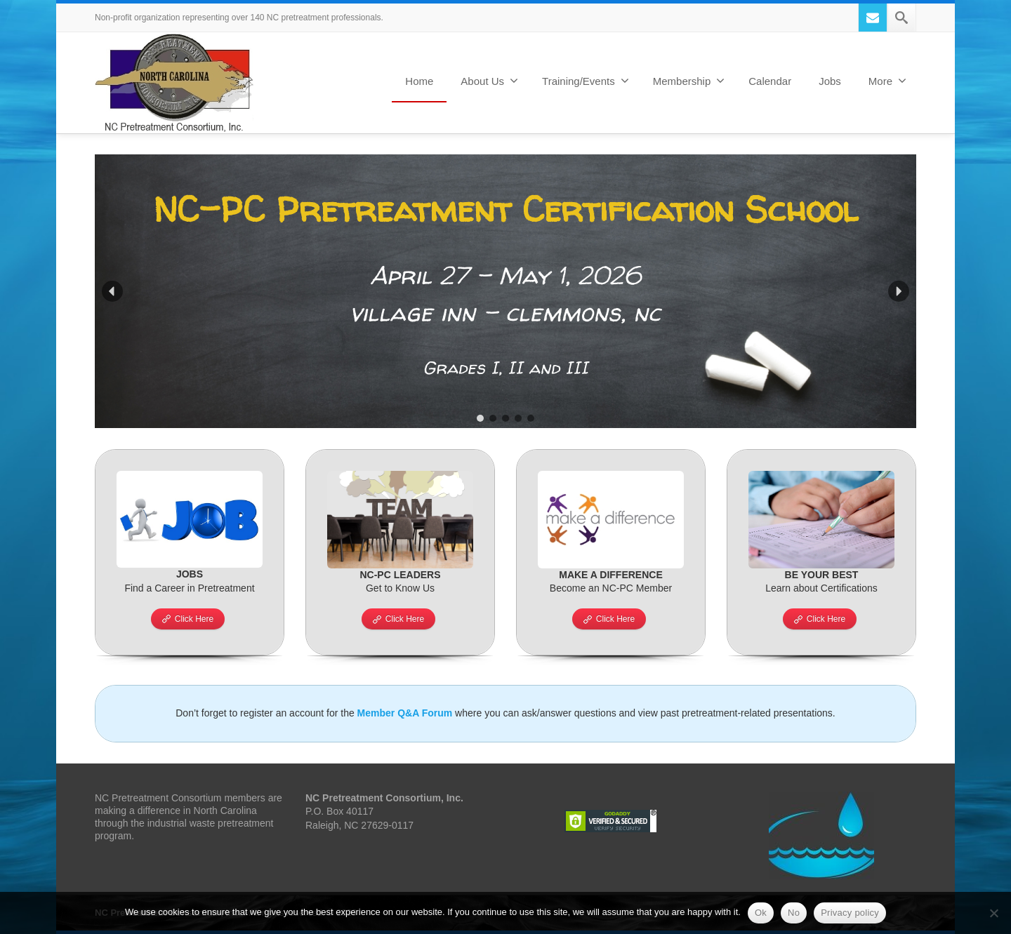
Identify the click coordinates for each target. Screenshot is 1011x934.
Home (419, 81)
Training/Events (585, 80)
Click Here (187, 619)
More (887, 80)
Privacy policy (850, 912)
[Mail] (873, 18)
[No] (993, 913)
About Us (489, 80)
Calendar (769, 81)
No (794, 912)
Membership (689, 80)
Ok (761, 912)
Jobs (830, 81)
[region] (505, 291)
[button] (505, 291)
